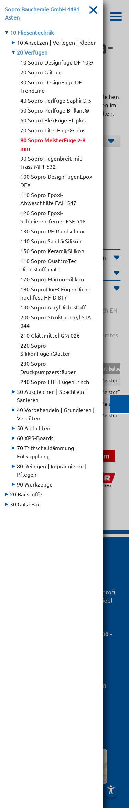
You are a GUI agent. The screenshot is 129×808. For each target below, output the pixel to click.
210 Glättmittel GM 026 (50, 335)
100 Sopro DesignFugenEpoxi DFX (57, 180)
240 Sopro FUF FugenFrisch (54, 381)
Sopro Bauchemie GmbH (42, 13)
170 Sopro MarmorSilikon (52, 279)
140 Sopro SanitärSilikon (51, 240)
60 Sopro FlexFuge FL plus (53, 120)
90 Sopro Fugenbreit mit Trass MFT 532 (51, 162)
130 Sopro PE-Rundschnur (52, 230)
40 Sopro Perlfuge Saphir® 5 (55, 100)
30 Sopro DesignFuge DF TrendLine (51, 86)
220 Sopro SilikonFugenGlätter (45, 349)
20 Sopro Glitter (40, 72)
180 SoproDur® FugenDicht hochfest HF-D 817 (55, 293)
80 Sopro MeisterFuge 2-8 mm (52, 144)
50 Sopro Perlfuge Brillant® (54, 110)
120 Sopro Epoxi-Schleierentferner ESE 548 (53, 216)
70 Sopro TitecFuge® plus (52, 130)
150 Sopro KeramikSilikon (52, 250)
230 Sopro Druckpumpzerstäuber (48, 367)
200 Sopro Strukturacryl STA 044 (55, 321)
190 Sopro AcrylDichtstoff (53, 307)
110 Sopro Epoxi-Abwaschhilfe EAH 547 (48, 198)
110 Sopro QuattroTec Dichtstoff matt (48, 264)
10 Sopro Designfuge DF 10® (56, 62)
